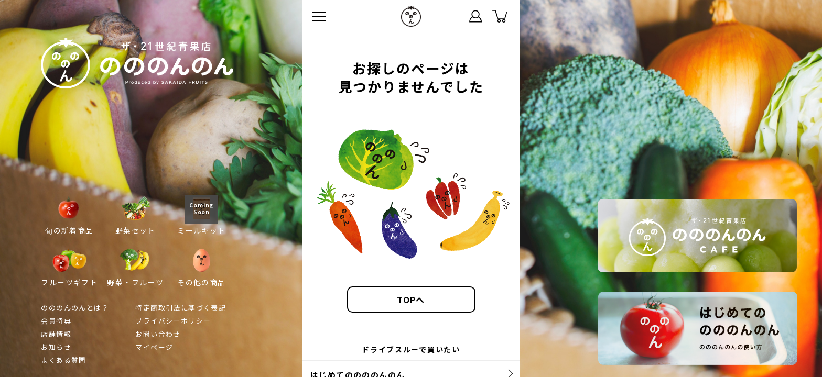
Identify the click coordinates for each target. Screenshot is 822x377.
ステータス (451, 16)
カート (499, 16)
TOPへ (411, 299)
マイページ (475, 16)
